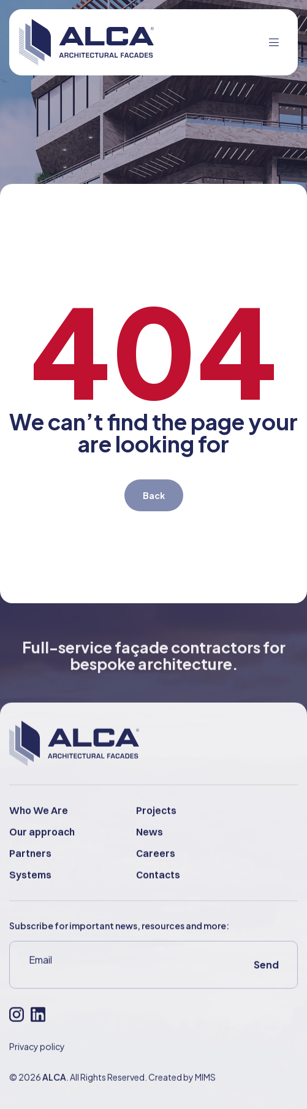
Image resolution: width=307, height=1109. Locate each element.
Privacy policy (37, 1060)
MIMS (205, 1091)
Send (266, 978)
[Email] (110, 974)
